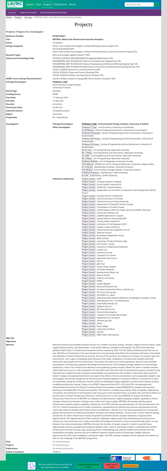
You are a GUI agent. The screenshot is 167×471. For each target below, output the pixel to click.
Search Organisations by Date (53, 12)
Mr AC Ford (87, 150)
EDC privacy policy (131, 466)
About (72, 4)
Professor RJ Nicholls (91, 133)
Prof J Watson (88, 164)
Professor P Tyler (89, 127)
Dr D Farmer (87, 167)
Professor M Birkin (90, 161)
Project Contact (89, 178)
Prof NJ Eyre (87, 170)
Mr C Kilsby (87, 152)
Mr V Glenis (87, 158)
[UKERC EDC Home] (15, 4)
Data (38, 4)
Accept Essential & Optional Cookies (88, 465)
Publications (60, 4)
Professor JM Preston (91, 138)
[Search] (139, 4)
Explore (30, 4)
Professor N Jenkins (91, 172)
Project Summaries (28, 12)
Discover (12, 12)
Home (9, 17)
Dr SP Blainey (88, 130)
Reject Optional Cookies (112, 465)
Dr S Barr (86, 155)
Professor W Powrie (91, 144)
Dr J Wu (85, 175)
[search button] (156, 4)
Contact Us (103, 458)
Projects (47, 4)
